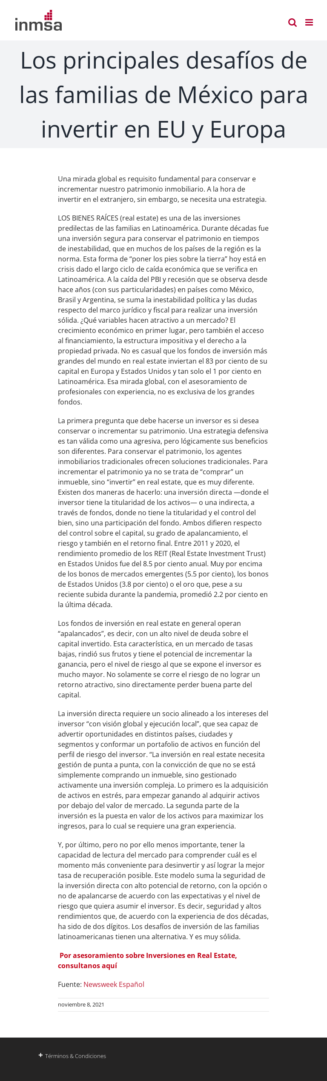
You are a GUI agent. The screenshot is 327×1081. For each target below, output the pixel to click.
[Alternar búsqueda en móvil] (292, 22)
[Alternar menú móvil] (309, 22)
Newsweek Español (113, 984)
